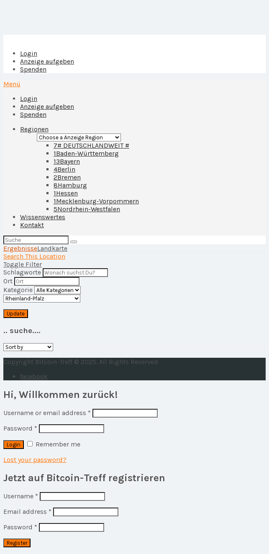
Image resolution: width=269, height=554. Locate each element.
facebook (34, 376)
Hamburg (70, 185)
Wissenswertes (42, 217)
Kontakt (32, 225)
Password (20, 428)
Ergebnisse (20, 248)
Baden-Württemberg (86, 153)
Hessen (66, 193)
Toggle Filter (22, 264)
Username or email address (47, 413)
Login (28, 53)
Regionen (34, 129)
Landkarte (52, 248)
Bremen (67, 177)
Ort (8, 281)
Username (20, 496)
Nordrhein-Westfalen (87, 209)
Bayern (67, 161)
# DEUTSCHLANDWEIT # (91, 145)
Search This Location (34, 256)
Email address (27, 512)
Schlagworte (22, 272)
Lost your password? (35, 460)
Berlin (64, 169)
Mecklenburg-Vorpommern (96, 201)
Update (16, 313)
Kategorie (18, 290)
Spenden (33, 69)
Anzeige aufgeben (47, 61)
